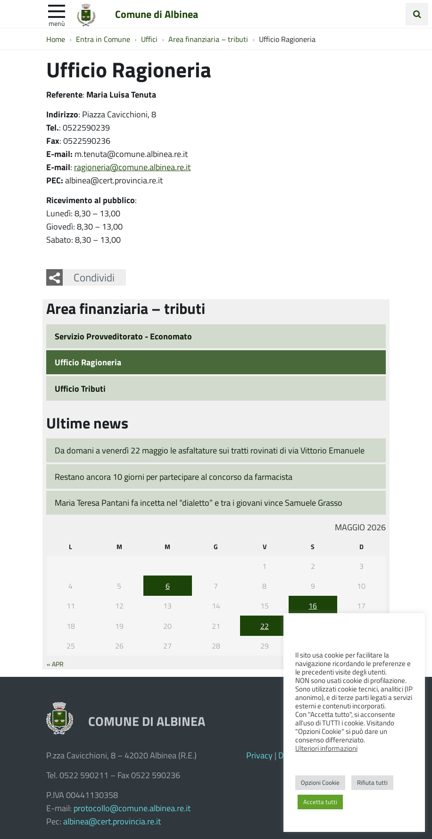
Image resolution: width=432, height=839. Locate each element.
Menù (57, 23)
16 (312, 605)
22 (264, 625)
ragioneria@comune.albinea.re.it (132, 167)
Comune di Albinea (156, 13)
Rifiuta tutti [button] (372, 782)
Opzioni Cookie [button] (320, 782)
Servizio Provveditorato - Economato (123, 336)
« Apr (55, 663)
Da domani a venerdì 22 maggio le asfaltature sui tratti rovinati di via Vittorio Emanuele (210, 450)
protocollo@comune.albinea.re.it (132, 808)
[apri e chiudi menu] (56, 10)
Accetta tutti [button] (320, 802)
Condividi (94, 277)
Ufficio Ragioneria (88, 362)
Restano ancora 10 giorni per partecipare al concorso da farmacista (173, 476)
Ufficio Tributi (80, 388)
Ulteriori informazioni (326, 748)
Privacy (259, 755)
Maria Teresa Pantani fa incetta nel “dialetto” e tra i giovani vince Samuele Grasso (198, 502)
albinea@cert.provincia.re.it (112, 821)
